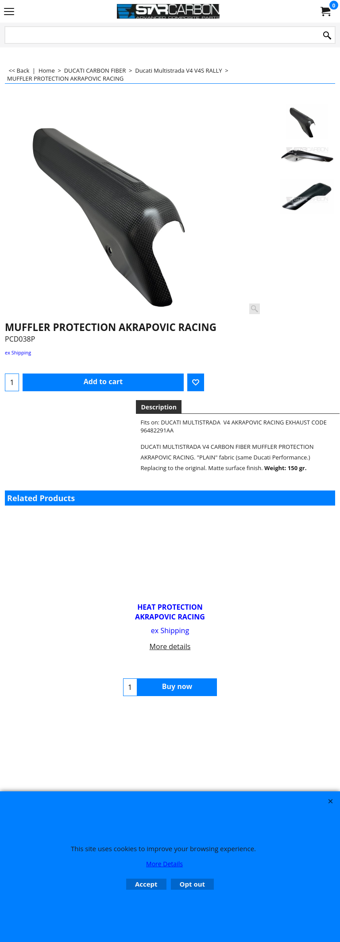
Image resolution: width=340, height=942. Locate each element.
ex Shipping (18, 352)
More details (170, 646)
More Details (164, 864)
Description (159, 407)
